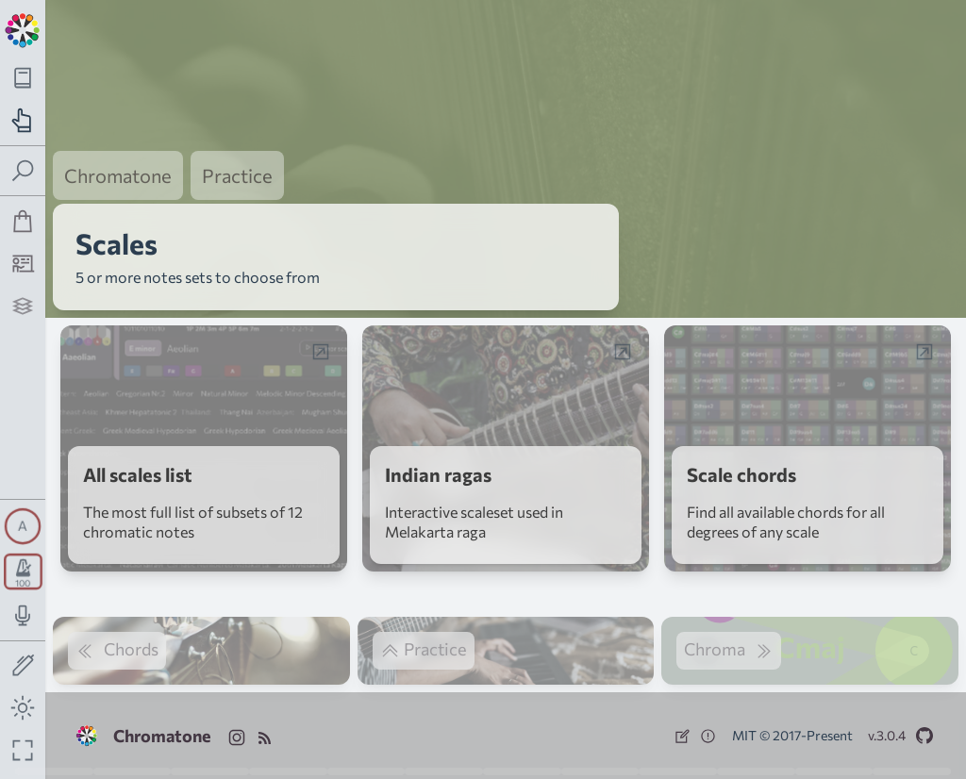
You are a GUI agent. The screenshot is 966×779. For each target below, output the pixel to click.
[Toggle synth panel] (23, 526)
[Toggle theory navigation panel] (23, 78)
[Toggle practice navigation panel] (23, 120)
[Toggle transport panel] (23, 571)
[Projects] (23, 306)
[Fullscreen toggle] (23, 750)
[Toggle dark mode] (23, 708)
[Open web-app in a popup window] (320, 351)
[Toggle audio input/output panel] (23, 615)
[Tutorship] (23, 263)
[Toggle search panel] (23, 171)
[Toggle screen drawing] (23, 666)
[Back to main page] (23, 28)
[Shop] (23, 221)
